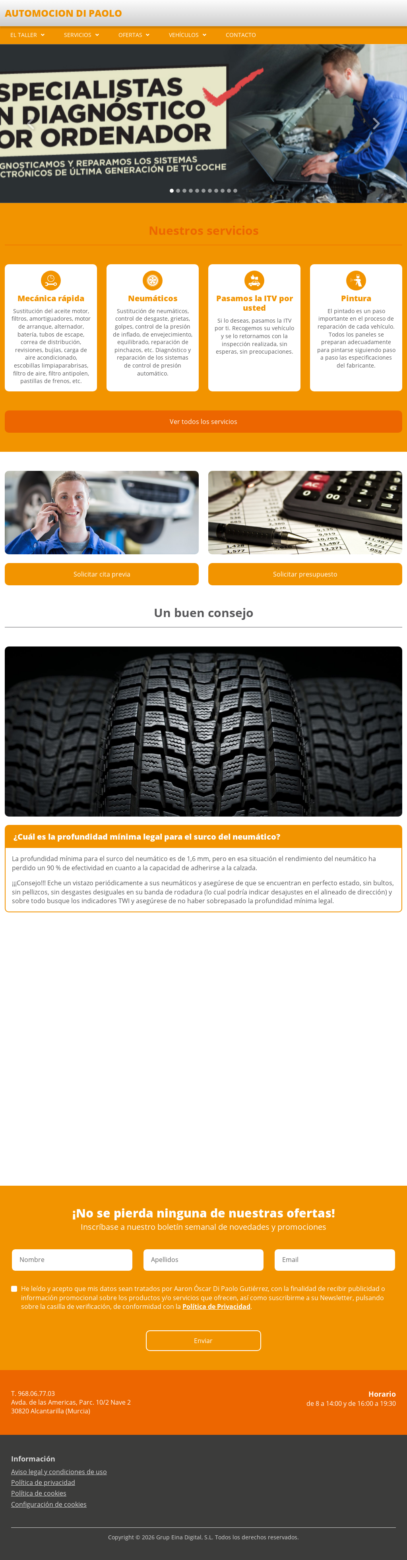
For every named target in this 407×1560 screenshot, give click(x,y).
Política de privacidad (43, 1482)
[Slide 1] (178, 191)
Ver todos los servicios (203, 421)
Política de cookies (38, 1493)
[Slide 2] (184, 191)
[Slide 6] (210, 191)
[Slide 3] (191, 191)
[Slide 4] (197, 191)
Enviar (203, 1340)
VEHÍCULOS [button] (184, 35)
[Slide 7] (216, 191)
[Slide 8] (223, 191)
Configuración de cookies (49, 1504)
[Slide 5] (203, 191)
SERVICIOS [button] (77, 35)
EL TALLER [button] (23, 35)
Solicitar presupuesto (305, 574)
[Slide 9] (229, 191)
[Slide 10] (235, 191)
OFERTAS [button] (130, 35)
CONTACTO (241, 35)
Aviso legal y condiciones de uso (59, 1471)
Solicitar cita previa (102, 574)
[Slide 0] (172, 191)
